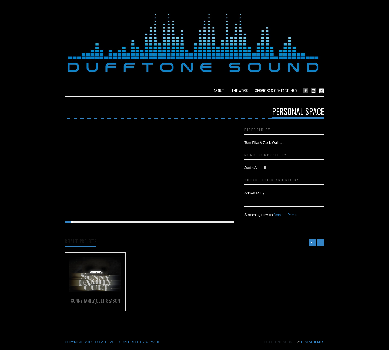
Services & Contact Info (276, 90)
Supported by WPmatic (139, 342)
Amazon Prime (285, 215)
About (219, 90)
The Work (240, 90)
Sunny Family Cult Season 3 (95, 302)
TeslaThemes (312, 342)
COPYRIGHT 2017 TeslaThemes (91, 342)
